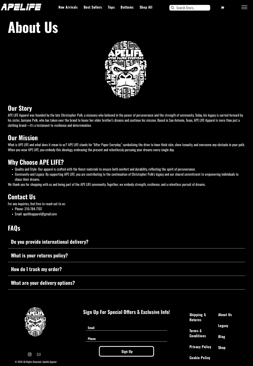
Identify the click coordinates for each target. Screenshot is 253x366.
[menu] (244, 7)
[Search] (190, 7)
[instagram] (29, 355)
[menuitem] (68, 7)
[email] (38, 355)
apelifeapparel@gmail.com (40, 213)
